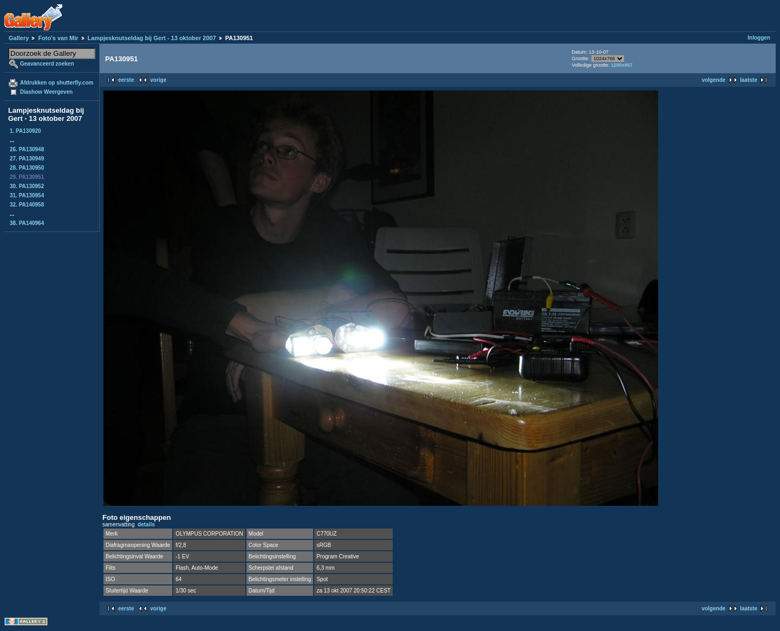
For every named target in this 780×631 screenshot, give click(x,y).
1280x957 (622, 65)
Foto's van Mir (58, 38)
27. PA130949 (27, 159)
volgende (713, 80)
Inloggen (759, 38)
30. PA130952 (27, 186)
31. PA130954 (27, 195)
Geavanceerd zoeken (47, 64)
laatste (748, 80)
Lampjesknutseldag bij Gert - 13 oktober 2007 (152, 38)
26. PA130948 (27, 149)
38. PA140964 (27, 223)
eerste (126, 80)
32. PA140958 (27, 205)
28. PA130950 (27, 168)
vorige (158, 80)
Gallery (19, 38)
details (146, 524)
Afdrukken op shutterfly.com (56, 83)
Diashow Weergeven (46, 92)
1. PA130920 (25, 131)
